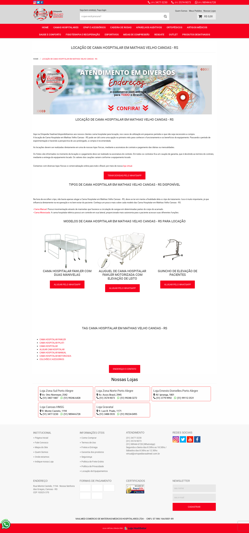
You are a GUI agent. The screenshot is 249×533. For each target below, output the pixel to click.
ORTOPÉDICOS (174, 27)
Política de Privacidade (92, 466)
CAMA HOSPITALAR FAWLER (53, 339)
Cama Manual (40, 209)
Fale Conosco (41, 442)
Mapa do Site (41, 447)
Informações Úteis (92, 432)
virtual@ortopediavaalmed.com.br (143, 453)
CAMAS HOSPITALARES (65, 27)
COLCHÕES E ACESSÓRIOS (52, 359)
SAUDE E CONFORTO (50, 34)
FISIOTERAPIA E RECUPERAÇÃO (83, 34)
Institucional (42, 432)
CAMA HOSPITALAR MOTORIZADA (55, 355)
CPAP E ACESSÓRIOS (94, 27)
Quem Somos (181, 10)
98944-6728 (207, 2)
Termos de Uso (88, 442)
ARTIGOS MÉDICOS (197, 27)
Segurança (86, 456)
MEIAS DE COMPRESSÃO (136, 34)
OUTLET (173, 34)
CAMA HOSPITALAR (49, 346)
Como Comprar (89, 437)
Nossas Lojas (209, 10)
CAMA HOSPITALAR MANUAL (53, 352)
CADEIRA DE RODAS (120, 27)
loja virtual (127, 165)
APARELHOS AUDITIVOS (149, 27)
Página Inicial (41, 437)
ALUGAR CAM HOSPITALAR (52, 349)
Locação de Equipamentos (94, 471)
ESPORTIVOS (111, 34)
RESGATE (159, 34)
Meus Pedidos (195, 10)
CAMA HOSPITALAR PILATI (52, 342)
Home (45, 27)
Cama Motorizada (42, 212)
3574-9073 (183, 2)
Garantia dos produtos (92, 452)
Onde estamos (42, 456)
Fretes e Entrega (89, 447)
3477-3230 (159, 2)
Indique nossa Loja (44, 461)
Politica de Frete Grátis (92, 461)
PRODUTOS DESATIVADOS (196, 34)
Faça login (101, 10)
